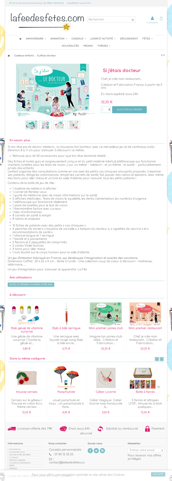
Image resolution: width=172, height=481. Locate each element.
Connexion (152, 23)
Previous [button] (157, 359)
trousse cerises (26, 391)
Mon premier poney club (106, 328)
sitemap (13, 468)
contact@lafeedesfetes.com (68, 462)
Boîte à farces (145, 391)
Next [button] (162, 359)
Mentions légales (17, 460)
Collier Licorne (106, 391)
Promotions (14, 449)
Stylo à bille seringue (66, 328)
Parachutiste (66, 391)
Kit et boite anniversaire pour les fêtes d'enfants (36, 3)
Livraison (13, 457)
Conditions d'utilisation (20, 462)
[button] (147, 38)
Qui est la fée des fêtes (20, 454)
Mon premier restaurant (145, 328)
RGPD (11, 465)
